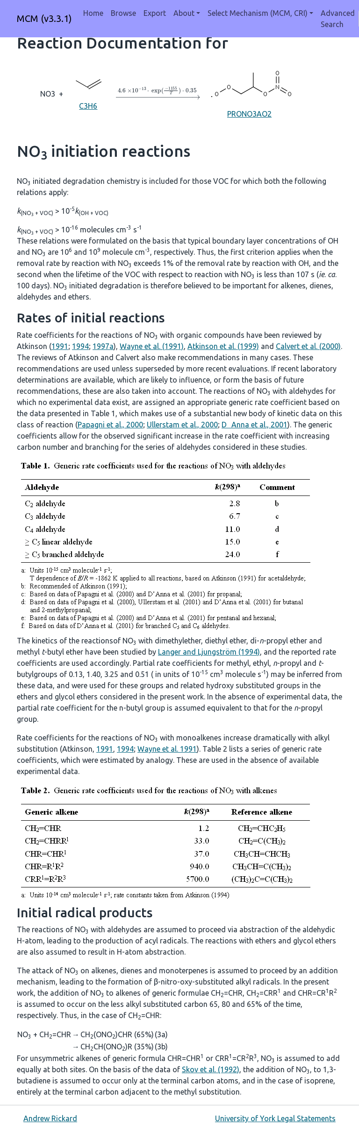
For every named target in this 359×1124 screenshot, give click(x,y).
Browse (123, 13)
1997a (103, 346)
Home (93, 13)
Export (155, 13)
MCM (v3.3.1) (44, 18)
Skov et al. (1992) (210, 1069)
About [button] (183, 13)
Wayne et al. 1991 (167, 749)
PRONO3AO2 (249, 93)
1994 (80, 346)
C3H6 (88, 93)
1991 (59, 346)
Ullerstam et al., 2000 (182, 424)
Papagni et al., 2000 (110, 424)
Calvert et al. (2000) (308, 346)
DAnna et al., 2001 (254, 424)
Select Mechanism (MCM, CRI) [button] (258, 13)
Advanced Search (338, 18)
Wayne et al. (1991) (152, 346)
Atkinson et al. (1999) (223, 346)
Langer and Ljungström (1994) (209, 652)
